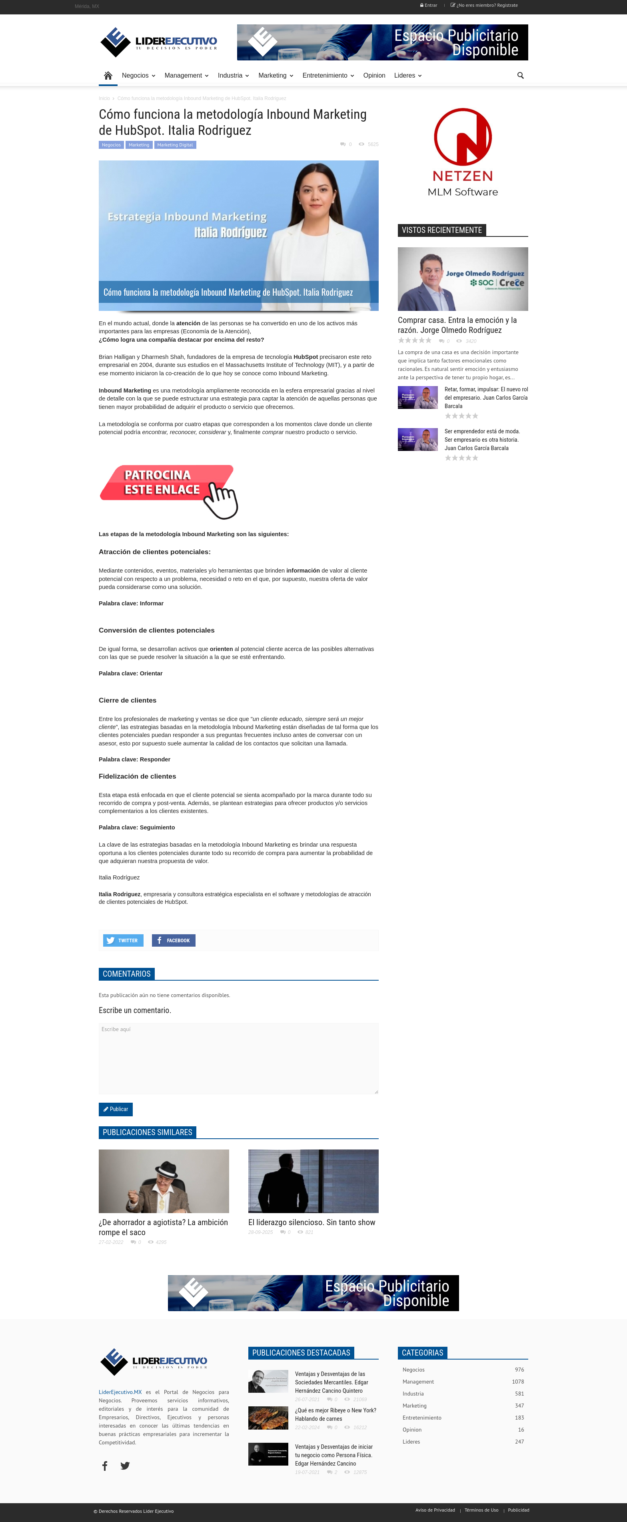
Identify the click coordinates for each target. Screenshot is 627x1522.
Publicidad (518, 1510)
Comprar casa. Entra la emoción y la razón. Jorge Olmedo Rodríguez (457, 325)
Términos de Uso (482, 1510)
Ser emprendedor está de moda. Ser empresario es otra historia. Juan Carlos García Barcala (482, 440)
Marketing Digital (175, 145)
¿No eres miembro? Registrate (484, 5)
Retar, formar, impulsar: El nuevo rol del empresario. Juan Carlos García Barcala (486, 398)
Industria (231, 79)
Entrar (428, 5)
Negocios (137, 79)
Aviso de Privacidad (435, 1510)
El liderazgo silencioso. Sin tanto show (311, 1222)
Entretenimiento (326, 79)
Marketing (273, 79)
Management (184, 79)
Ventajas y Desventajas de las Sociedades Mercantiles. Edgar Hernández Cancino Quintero (331, 1382)
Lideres (406, 79)
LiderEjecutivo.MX (120, 1392)
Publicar (118, 1109)
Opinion (374, 75)
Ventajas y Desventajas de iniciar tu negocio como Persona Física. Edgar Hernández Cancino (334, 1455)
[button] (520, 74)
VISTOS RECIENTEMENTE (442, 230)
